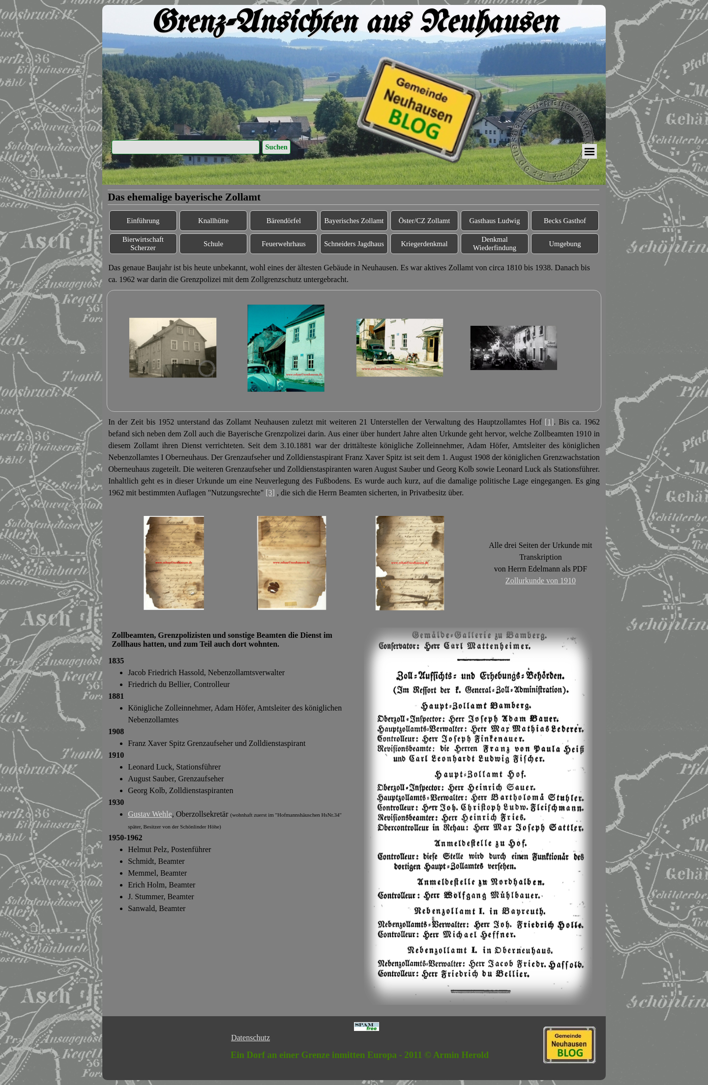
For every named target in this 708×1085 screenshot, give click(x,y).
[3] (270, 492)
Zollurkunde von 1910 (540, 580)
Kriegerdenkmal (424, 244)
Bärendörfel (283, 221)
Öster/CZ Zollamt (424, 221)
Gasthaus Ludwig (495, 221)
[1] (549, 422)
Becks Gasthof (565, 221)
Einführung (143, 221)
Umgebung (565, 244)
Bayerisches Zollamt (354, 221)
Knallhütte (213, 221)
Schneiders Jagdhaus (354, 244)
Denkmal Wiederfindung (494, 243)
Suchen (276, 147)
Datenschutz (250, 1037)
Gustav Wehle (150, 814)
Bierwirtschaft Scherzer (143, 243)
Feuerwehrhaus (284, 244)
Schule (213, 244)
